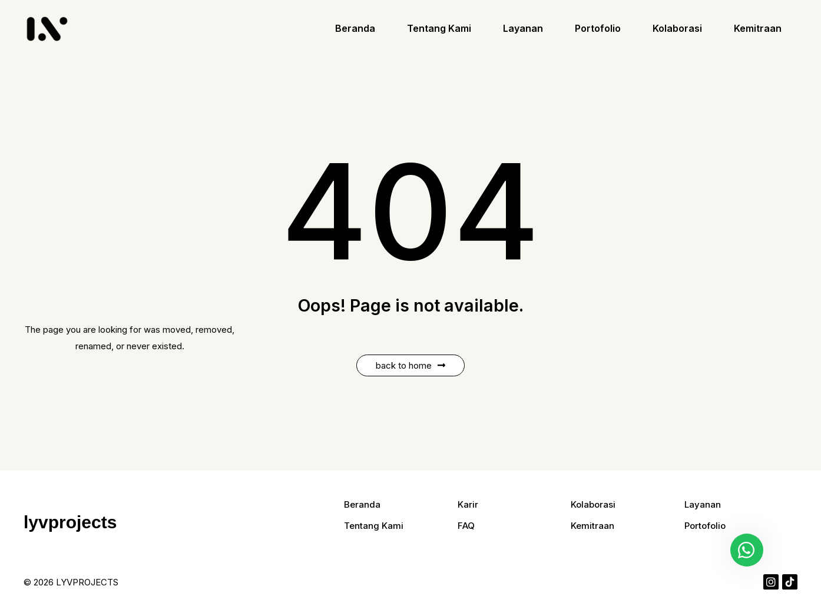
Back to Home (410, 365)
